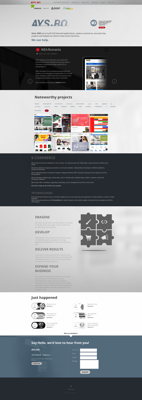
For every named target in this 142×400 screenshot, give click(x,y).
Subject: (74, 357)
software (64, 106)
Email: (74, 353)
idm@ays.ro (46, 355)
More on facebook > (71, 333)
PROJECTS (75, 2)
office (96, 104)
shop (55, 106)
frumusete (38, 110)
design (37, 104)
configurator (47, 106)
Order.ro (59, 82)
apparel (104, 104)
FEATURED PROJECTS (61, 2)
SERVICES (95, 2)
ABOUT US (85, 2)
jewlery (72, 106)
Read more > (50, 306)
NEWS (103, 2)
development (47, 104)
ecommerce (59, 104)
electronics (69, 104)
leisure (89, 104)
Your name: (75, 350)
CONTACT (111, 2)
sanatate (113, 106)
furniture (88, 106)
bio (111, 104)
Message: (75, 361)
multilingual (98, 106)
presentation (80, 104)
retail (80, 106)
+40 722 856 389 (36, 355)
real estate (38, 106)
